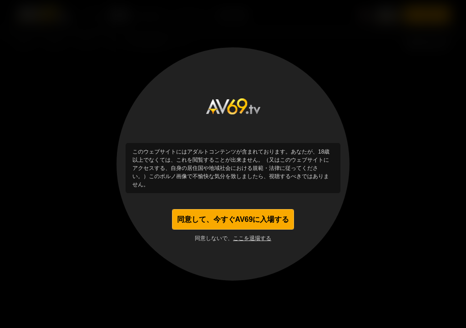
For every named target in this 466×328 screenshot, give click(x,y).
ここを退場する (252, 240)
